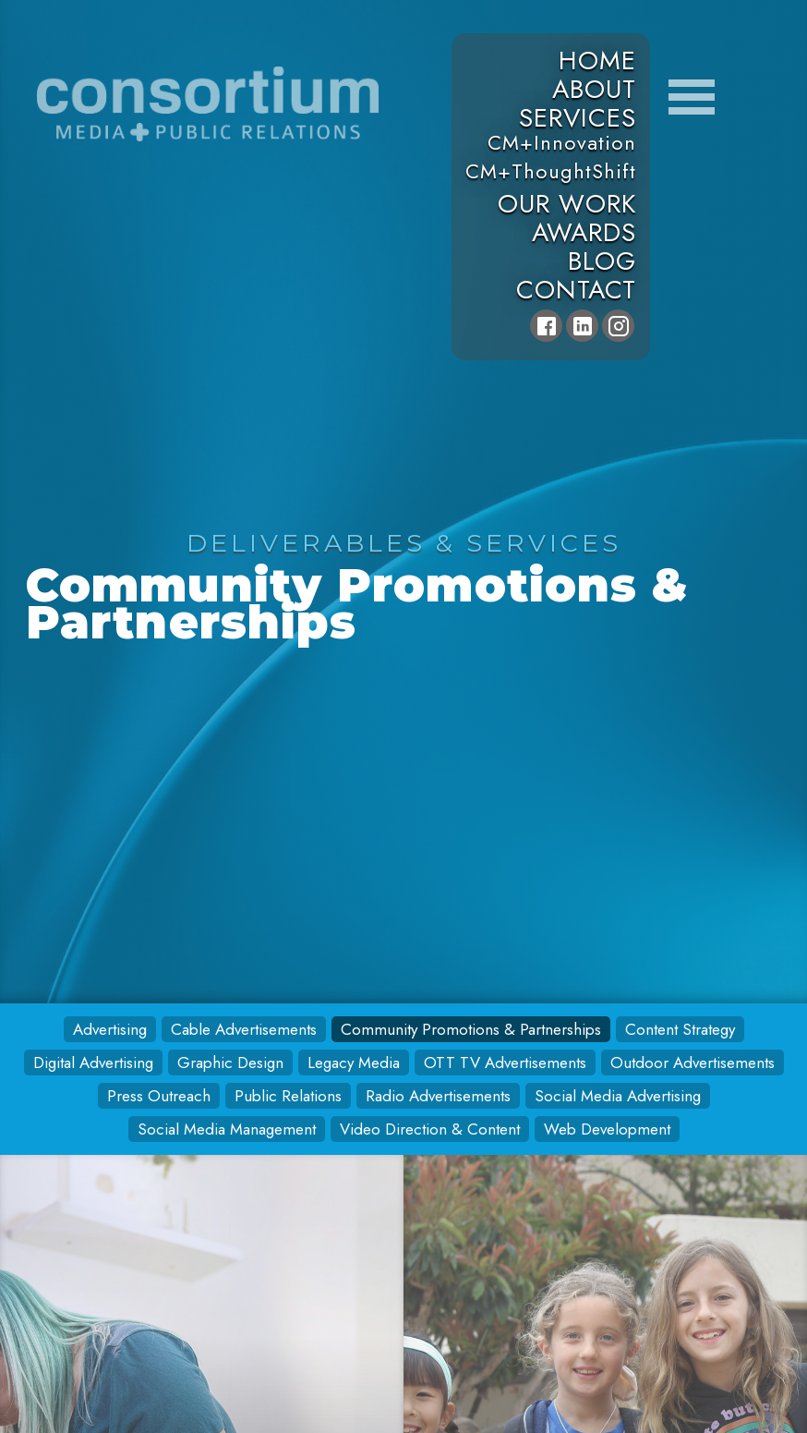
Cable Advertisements (244, 1029)
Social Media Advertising (618, 1096)
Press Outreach (159, 1096)
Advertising (110, 1029)
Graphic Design (230, 1062)
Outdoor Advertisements (692, 1062)
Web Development (607, 1129)
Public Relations (288, 1096)
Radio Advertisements (438, 1096)
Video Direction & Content (430, 1129)
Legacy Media (353, 1062)
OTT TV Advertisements (505, 1062)
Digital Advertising (93, 1062)
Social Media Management (227, 1129)
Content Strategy (680, 1029)
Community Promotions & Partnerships (471, 1029)
